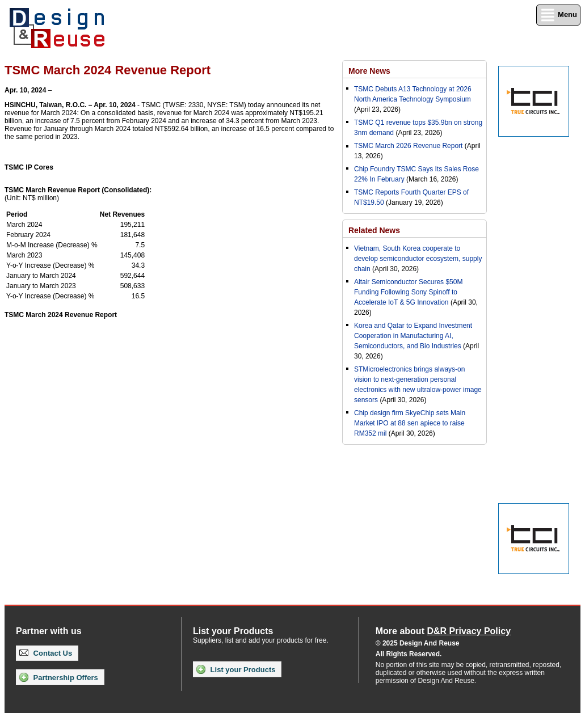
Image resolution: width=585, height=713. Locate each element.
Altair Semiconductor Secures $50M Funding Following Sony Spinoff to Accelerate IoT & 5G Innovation (408, 292)
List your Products (235, 669)
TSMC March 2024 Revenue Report (61, 315)
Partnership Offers (58, 677)
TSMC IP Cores (29, 167)
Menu (558, 15)
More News (369, 70)
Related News (374, 230)
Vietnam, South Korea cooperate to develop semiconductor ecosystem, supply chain (418, 258)
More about (443, 631)
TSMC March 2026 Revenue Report (408, 146)
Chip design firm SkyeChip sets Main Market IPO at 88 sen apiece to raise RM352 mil (409, 423)
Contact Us (45, 653)
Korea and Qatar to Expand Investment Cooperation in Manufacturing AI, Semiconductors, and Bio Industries (413, 336)
